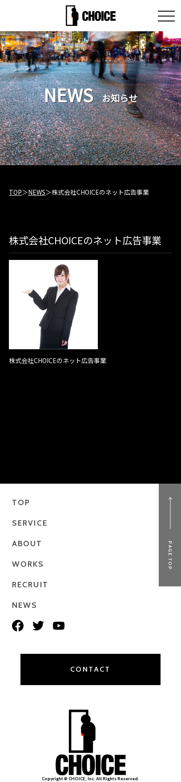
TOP (15, 192)
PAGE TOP (170, 555)
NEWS (36, 192)
